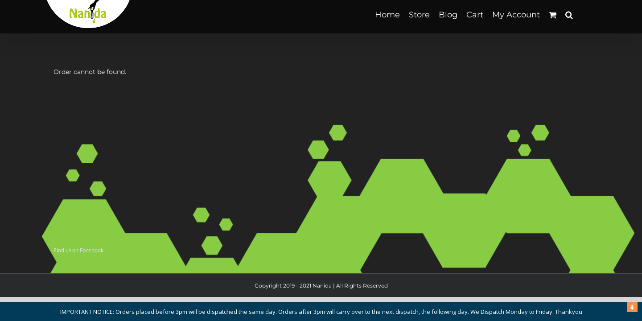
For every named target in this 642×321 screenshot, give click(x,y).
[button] (578, 14)
